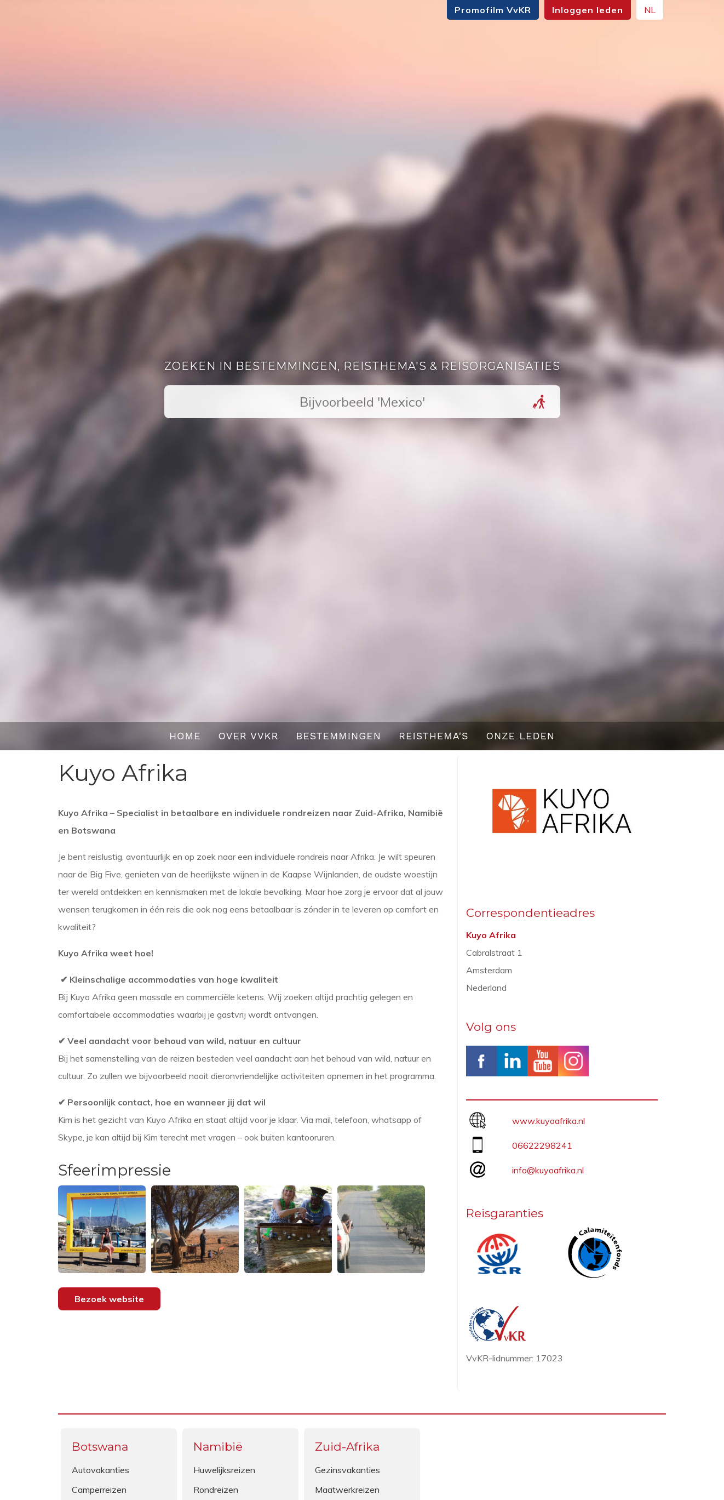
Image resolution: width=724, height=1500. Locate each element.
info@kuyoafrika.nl (548, 1170)
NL (650, 9)
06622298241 (542, 1145)
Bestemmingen (338, 736)
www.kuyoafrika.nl (548, 1120)
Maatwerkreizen (347, 1489)
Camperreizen (99, 1489)
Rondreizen (215, 1489)
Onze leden (520, 736)
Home (185, 736)
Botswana (100, 1446)
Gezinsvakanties (347, 1469)
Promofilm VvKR (493, 9)
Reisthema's (434, 736)
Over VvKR (248, 736)
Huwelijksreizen (224, 1469)
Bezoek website (109, 1298)
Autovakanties (100, 1469)
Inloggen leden (587, 9)
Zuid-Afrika (347, 1446)
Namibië (218, 1446)
